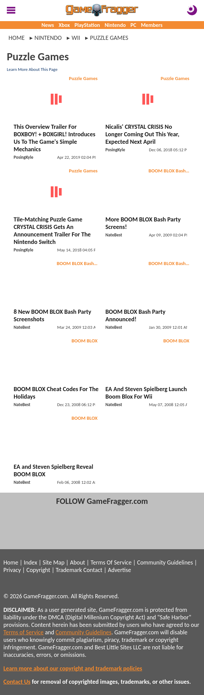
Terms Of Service (111, 562)
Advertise (119, 570)
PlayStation (87, 25)
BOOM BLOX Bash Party (169, 171)
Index (30, 562)
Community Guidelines (165, 562)
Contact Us (16, 681)
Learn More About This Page (32, 69)
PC (133, 25)
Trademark (69, 570)
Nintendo (115, 25)
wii (76, 38)
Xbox (64, 25)
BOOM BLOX (85, 341)
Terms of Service (23, 632)
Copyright (38, 570)
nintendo (48, 38)
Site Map (53, 562)
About (77, 562)
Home (17, 38)
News (48, 25)
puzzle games (109, 38)
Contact (93, 570)
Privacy (12, 570)
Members (152, 25)
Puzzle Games (83, 78)
